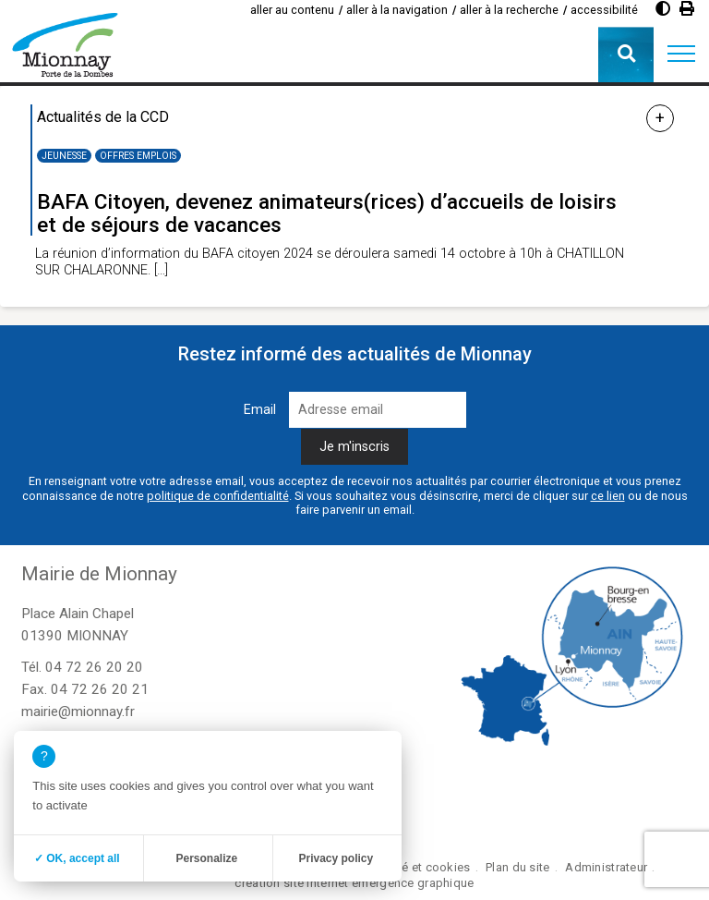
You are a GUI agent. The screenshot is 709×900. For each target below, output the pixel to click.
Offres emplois (138, 156)
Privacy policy (335, 858)
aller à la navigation (397, 10)
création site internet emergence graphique (354, 883)
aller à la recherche (509, 10)
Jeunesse (64, 156)
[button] (681, 54)
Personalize (206, 858)
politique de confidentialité (218, 496)
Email (260, 410)
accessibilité (604, 10)
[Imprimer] (686, 9)
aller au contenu (292, 10)
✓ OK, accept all (77, 858)
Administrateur (606, 867)
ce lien (608, 496)
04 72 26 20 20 (94, 667)
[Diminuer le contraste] (662, 9)
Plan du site (517, 867)
